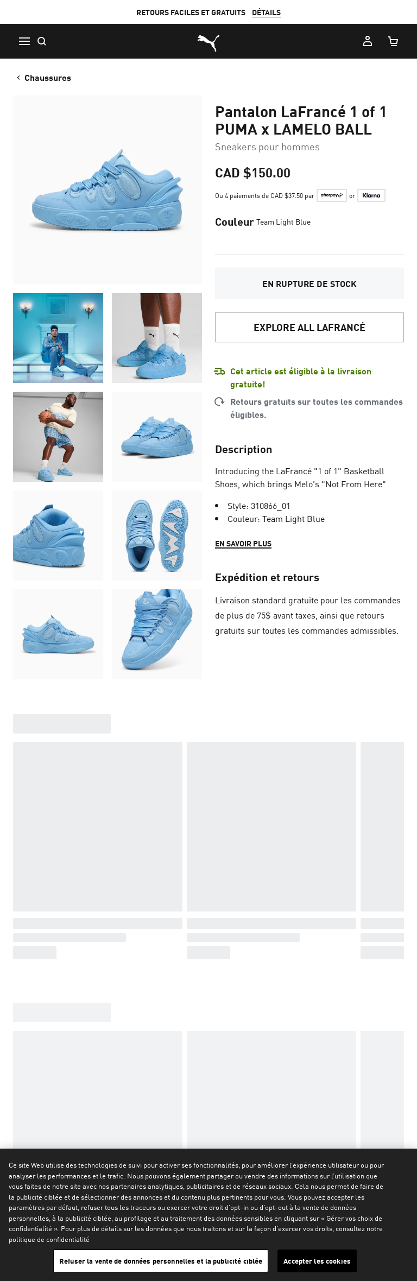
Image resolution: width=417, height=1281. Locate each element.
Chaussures (43, 77)
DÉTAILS (266, 12)
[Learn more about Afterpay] (332, 195)
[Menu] (24, 41)
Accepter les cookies (317, 1260)
